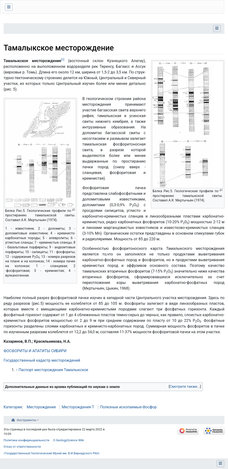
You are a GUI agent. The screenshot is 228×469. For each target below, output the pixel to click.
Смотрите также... (185, 386)
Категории (13, 407)
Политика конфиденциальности (26, 440)
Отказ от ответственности (22, 446)
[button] (185, 386)
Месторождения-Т (78, 407)
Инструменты (26, 420)
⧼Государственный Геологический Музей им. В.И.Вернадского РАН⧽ (52, 453)
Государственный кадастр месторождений (42, 360)
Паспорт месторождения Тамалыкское (53, 370)
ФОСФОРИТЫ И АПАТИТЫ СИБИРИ (35, 351)
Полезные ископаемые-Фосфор (128, 407)
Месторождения (41, 407)
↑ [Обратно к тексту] (17, 370)
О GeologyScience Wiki (68, 440)
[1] (62, 59)
